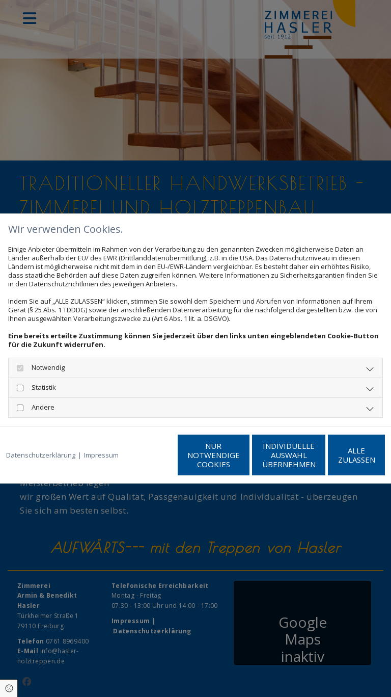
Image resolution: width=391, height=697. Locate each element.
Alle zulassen (338, 459)
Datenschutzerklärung (40, 434)
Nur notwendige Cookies (144, 459)
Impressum (101, 434)
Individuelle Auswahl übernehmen (241, 459)
